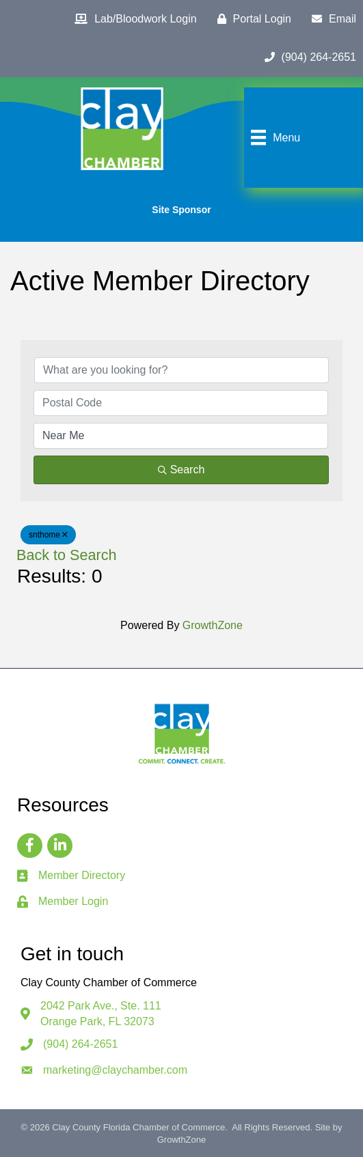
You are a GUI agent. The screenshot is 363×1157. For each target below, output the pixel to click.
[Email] (330, 19)
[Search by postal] (180, 403)
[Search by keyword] (181, 370)
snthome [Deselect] (48, 535)
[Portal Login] (251, 19)
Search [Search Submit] (181, 469)
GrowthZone (213, 625)
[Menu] (274, 137)
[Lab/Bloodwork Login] (132, 19)
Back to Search (66, 554)
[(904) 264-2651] (307, 57)
